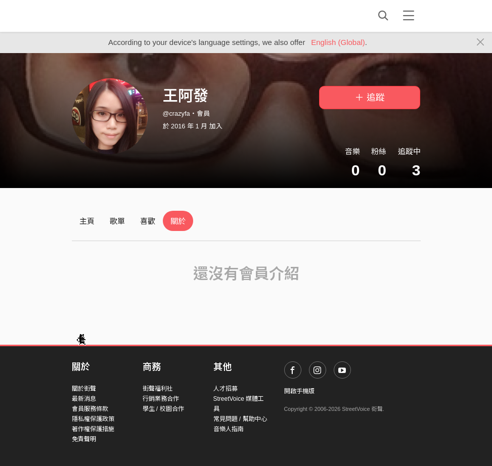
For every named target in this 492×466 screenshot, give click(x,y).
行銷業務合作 (161, 398)
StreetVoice (113, 16)
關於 (178, 221)
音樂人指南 (228, 429)
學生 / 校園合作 (163, 408)
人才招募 (225, 388)
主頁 (87, 221)
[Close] (480, 42)
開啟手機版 (299, 391)
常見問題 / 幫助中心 (240, 419)
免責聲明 (84, 439)
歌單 (117, 221)
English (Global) (338, 42)
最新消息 (84, 398)
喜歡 (147, 221)
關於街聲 (84, 388)
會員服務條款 (90, 408)
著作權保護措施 (93, 429)
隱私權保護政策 (93, 419)
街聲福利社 (158, 388)
